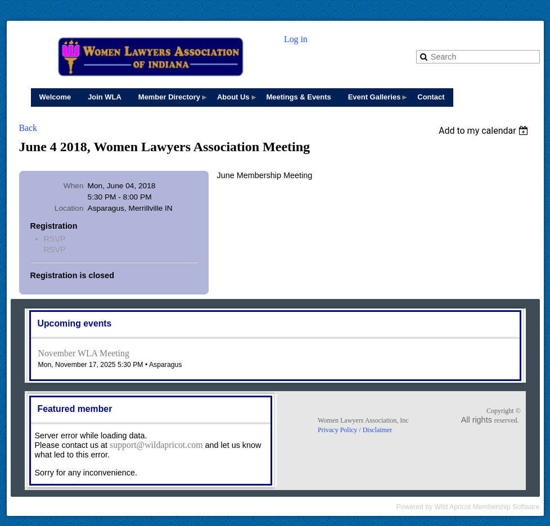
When (74, 186)
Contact (430, 97)
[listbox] (485, 131)
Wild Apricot (453, 507)
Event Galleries (374, 97)
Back (28, 128)
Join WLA (104, 97)
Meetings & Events (299, 97)
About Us (233, 97)
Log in (296, 39)
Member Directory (169, 97)
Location (69, 208)
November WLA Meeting (83, 353)
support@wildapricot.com (156, 445)
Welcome (55, 97)
